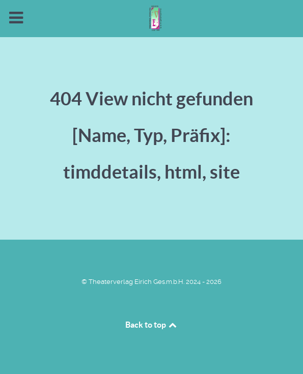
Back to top (151, 324)
